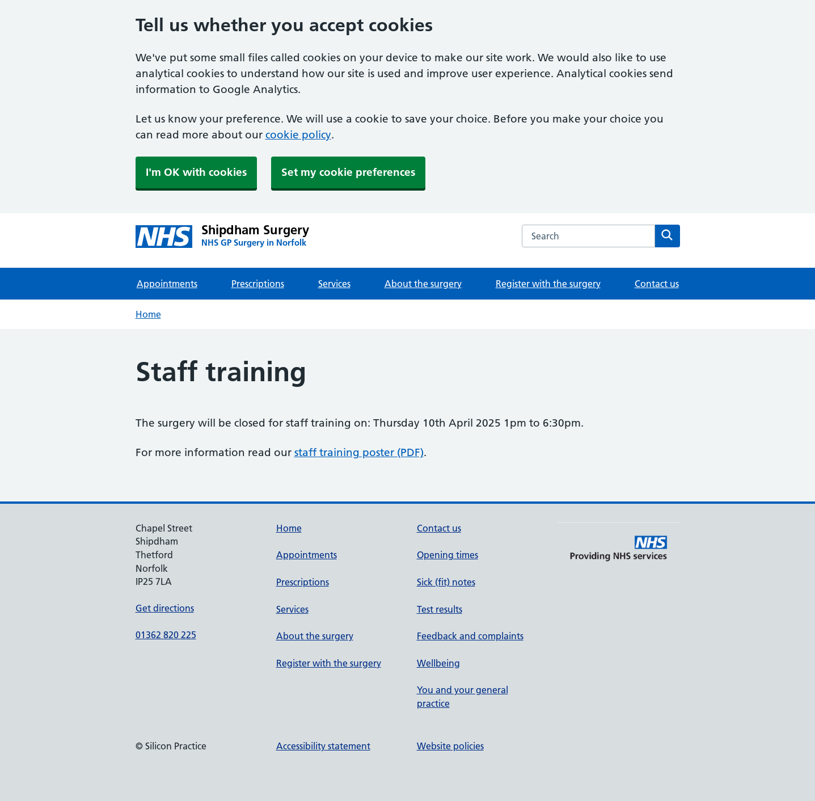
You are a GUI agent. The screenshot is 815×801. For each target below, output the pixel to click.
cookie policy (298, 134)
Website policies (450, 746)
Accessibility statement (323, 746)
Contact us (657, 283)
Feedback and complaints (470, 636)
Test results (439, 609)
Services (334, 283)
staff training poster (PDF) (359, 452)
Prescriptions (257, 283)
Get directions (165, 608)
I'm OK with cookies (196, 172)
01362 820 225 (166, 634)
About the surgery (423, 283)
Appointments (167, 283)
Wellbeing (438, 663)
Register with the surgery (548, 283)
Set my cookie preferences (348, 172)
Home (148, 314)
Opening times (447, 554)
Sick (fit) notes (446, 582)
